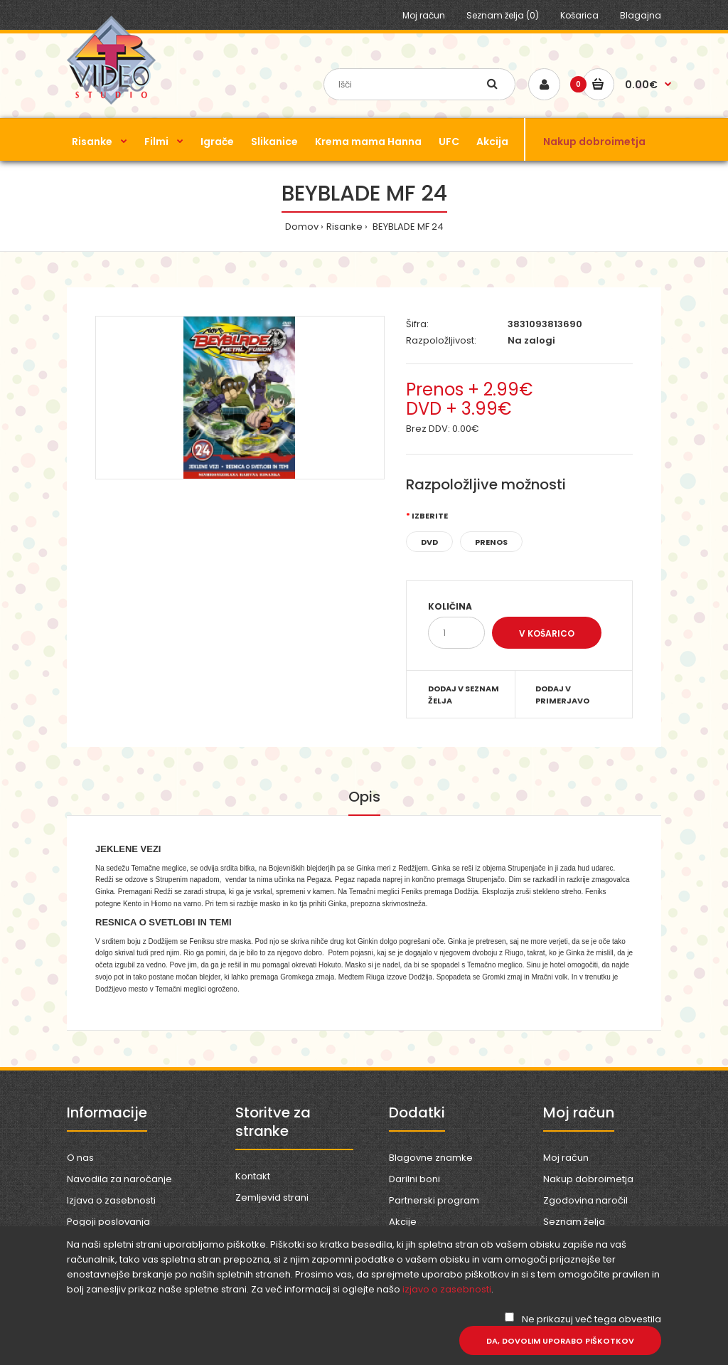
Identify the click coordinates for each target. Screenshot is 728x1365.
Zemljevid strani (272, 1197)
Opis (364, 797)
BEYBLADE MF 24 (407, 226)
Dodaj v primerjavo (562, 695)
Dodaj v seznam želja (463, 695)
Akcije (403, 1221)
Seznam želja (574, 1221)
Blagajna (640, 15)
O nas (80, 1157)
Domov (301, 226)
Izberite (430, 515)
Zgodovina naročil (585, 1200)
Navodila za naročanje (119, 1179)
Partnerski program (434, 1200)
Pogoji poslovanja (108, 1221)
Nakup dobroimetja (588, 1179)
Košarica (579, 15)
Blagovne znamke (431, 1157)
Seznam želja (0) (502, 15)
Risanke (344, 226)
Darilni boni (414, 1179)
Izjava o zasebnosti (111, 1200)
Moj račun (423, 15)
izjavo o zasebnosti (446, 1289)
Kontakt (252, 1176)
